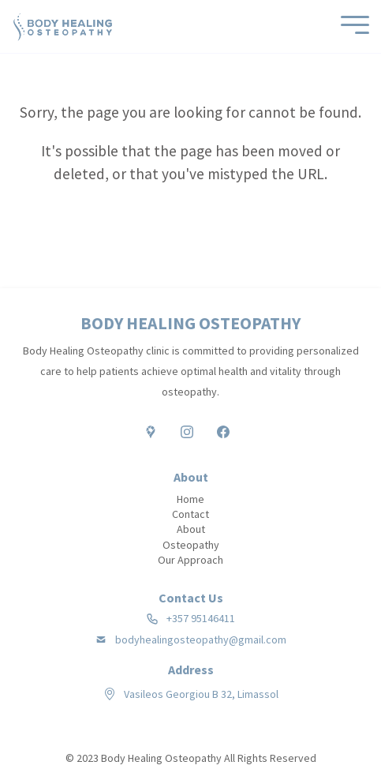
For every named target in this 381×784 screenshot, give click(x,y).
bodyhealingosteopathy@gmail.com (200, 640)
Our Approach (190, 560)
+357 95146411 (200, 618)
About (191, 529)
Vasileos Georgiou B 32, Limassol (201, 694)
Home (190, 499)
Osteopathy (190, 545)
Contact (190, 514)
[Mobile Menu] (351, 26)
